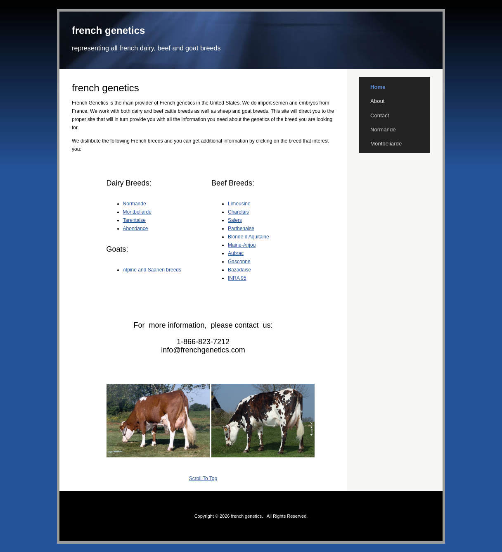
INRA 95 (237, 278)
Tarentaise (134, 220)
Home (378, 87)
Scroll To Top (203, 478)
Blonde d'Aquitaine (248, 237)
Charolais (238, 212)
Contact (379, 115)
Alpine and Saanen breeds (152, 270)
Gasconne (239, 261)
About (377, 101)
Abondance (135, 228)
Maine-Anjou (242, 245)
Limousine (239, 204)
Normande (134, 204)
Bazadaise (239, 270)
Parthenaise (241, 228)
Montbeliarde (137, 212)
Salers (235, 220)
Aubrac (236, 253)
